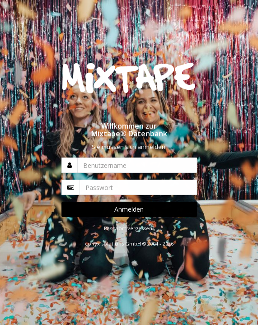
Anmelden (129, 209)
